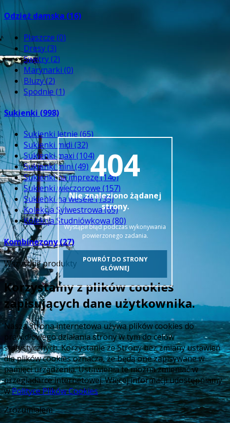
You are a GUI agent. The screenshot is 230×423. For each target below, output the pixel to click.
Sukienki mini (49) (56, 166)
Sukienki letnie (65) (59, 134)
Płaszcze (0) (45, 37)
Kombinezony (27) (39, 241)
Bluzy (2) (39, 80)
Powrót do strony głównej (115, 263)
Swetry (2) (42, 59)
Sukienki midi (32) (56, 144)
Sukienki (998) (31, 112)
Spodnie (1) (44, 91)
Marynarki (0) (48, 70)
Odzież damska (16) (42, 15)
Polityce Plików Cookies (55, 391)
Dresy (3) (40, 48)
